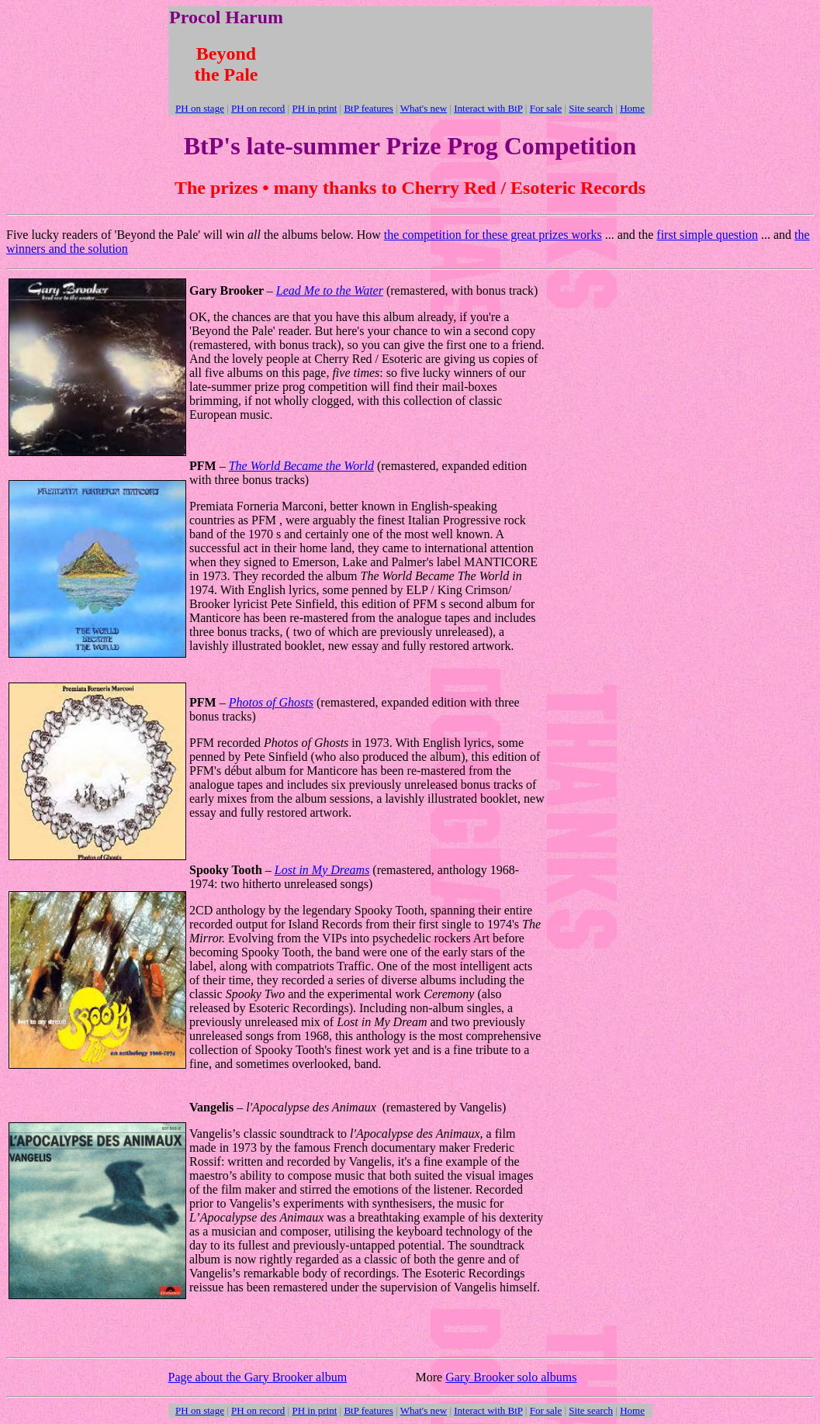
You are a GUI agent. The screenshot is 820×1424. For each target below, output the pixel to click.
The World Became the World (301, 465)
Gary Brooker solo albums (510, 1377)
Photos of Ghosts (271, 702)
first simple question (707, 234)
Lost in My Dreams (322, 869)
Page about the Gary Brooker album (258, 1377)
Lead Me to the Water (329, 290)
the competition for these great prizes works (493, 234)
